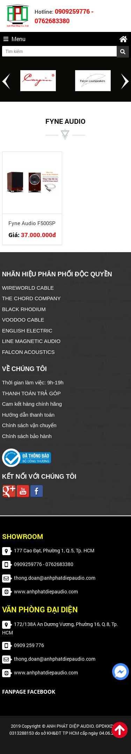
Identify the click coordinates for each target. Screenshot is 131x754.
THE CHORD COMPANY (31, 298)
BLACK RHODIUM (24, 309)
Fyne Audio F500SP (32, 223)
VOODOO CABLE (23, 320)
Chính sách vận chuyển (29, 425)
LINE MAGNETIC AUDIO (31, 341)
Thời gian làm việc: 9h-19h (33, 382)
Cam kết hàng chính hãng (32, 404)
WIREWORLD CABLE (28, 288)
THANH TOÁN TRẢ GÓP (31, 393)
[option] (38, 80)
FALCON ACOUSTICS (28, 352)
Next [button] (125, 81)
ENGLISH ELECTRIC (27, 331)
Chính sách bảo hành (27, 436)
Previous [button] (6, 81)
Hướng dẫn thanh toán (28, 415)
